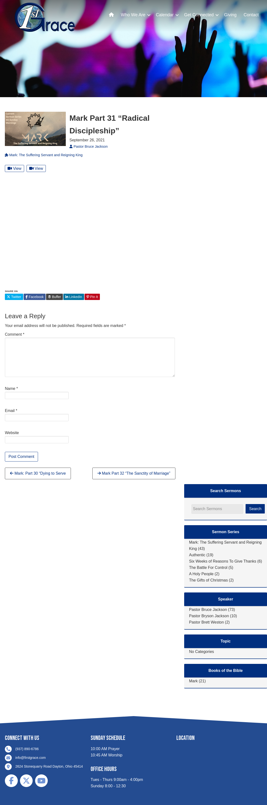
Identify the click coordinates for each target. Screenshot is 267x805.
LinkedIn (73, 297)
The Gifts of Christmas (208, 580)
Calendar (165, 14)
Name (11, 388)
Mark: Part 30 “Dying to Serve (38, 473)
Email (11, 411)
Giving (230, 14)
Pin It (92, 297)
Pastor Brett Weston (206, 622)
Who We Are (133, 14)
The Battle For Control (208, 567)
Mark (193, 681)
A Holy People (201, 574)
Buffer (54, 297)
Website (12, 433)
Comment (14, 334)
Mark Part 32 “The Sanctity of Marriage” (133, 473)
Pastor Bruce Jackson (208, 610)
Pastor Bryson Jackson (209, 616)
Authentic (197, 555)
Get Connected (199, 14)
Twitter (14, 297)
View (14, 168)
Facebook (35, 297)
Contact (251, 14)
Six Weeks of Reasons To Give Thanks (222, 561)
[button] (148, 15)
